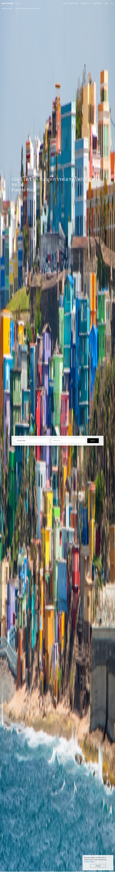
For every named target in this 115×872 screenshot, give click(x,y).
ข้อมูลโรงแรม (85, 3)
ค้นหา (93, 441)
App (106, 3)
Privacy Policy (89, 862)
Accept (98, 866)
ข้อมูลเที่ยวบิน (97, 3)
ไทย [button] (112, 3)
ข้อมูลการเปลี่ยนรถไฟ (70, 3)
